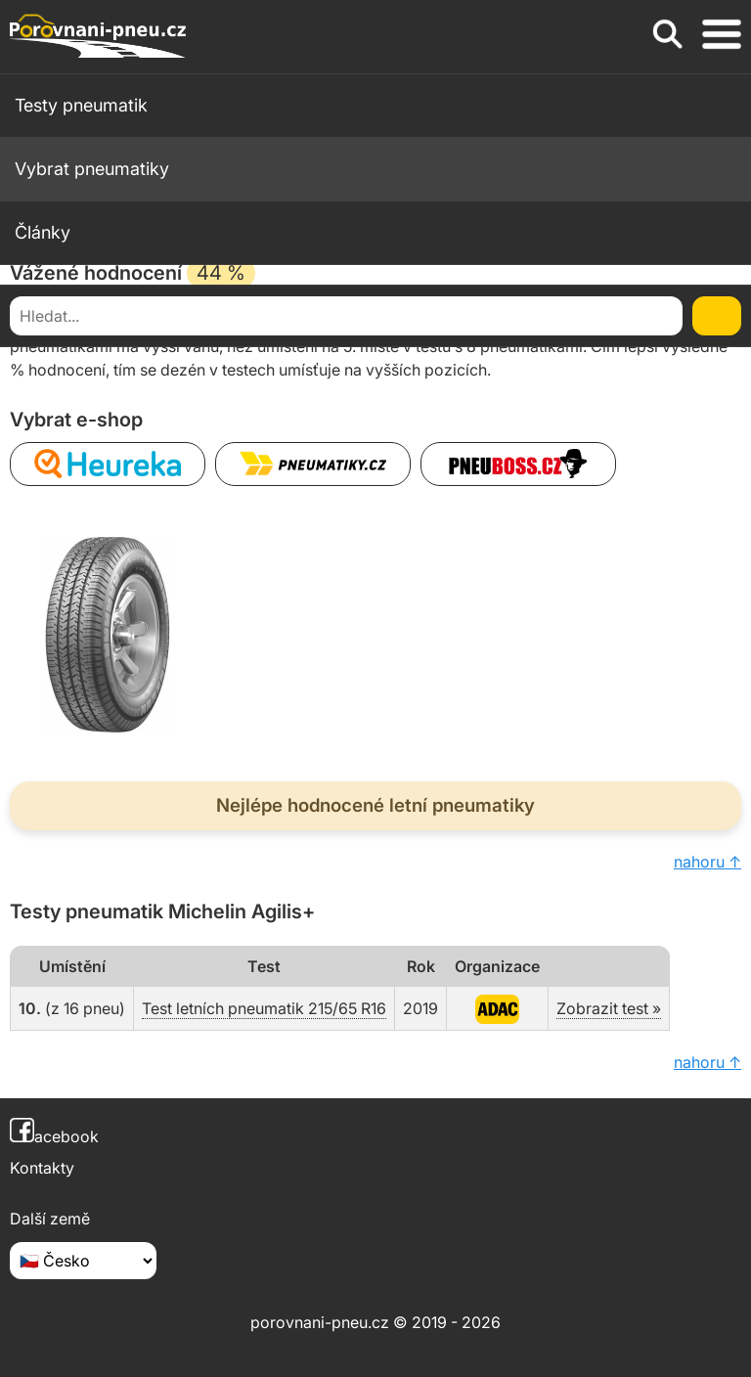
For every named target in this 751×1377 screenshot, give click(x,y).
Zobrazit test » (608, 1008)
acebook (54, 1136)
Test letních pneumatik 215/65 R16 (264, 1008)
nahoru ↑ (707, 861)
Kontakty (42, 1167)
